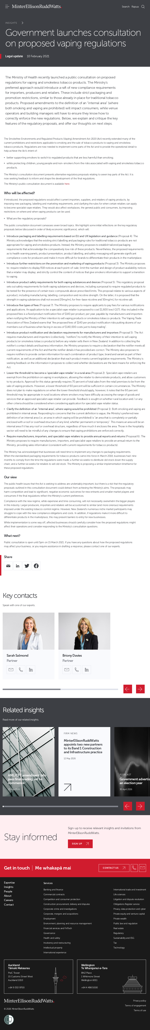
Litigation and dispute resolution (128, 899)
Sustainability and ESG (123, 938)
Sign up (80, 843)
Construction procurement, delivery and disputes (67, 904)
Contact (9, 904)
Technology (119, 947)
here (67, 183)
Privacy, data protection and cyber (129, 909)
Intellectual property (53, 947)
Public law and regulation (125, 923)
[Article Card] (28, 761)
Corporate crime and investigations (60, 909)
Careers (8, 900)
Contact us (114, 868)
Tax (115, 943)
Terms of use (140, 1010)
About (7, 895)
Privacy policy (139, 1000)
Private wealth (120, 918)
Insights (16, 23)
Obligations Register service (126, 904)
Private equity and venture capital (129, 914)
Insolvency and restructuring (57, 943)
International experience (55, 952)
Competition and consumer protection (62, 899)
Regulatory (118, 933)
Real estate (118, 928)
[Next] (140, 689)
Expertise (9, 882)
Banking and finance (53, 889)
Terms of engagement (135, 1005)
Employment (49, 918)
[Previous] (127, 689)
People (8, 891)
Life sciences (119, 894)
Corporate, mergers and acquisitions (61, 914)
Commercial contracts (54, 894)
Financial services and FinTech (58, 928)
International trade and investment (129, 889)
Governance (49, 933)
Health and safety (52, 938)
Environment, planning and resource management (68, 923)
